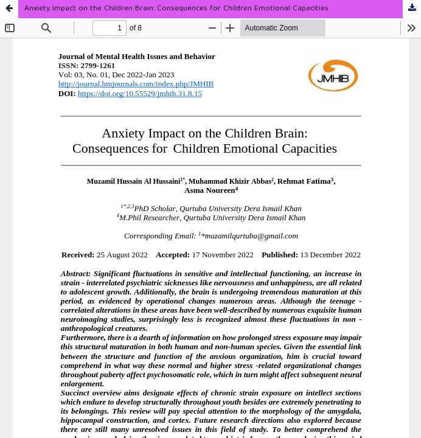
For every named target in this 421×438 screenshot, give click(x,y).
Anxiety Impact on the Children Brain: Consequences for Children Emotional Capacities (176, 9)
